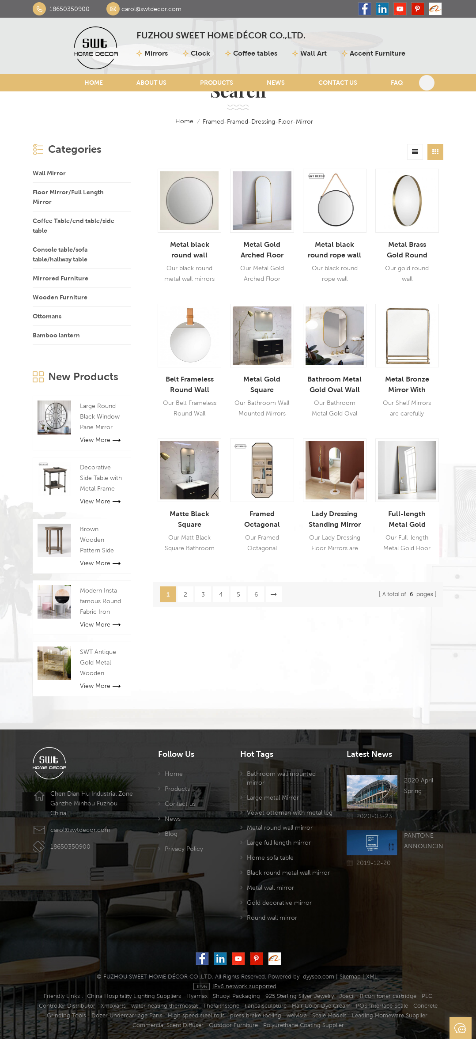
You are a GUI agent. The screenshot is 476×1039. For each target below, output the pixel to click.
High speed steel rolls (196, 1015)
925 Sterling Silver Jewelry (299, 996)
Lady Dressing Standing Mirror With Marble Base (335, 520)
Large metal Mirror (273, 797)
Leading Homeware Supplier (389, 1015)
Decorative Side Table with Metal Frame (101, 478)
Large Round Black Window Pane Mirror (100, 416)
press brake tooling (255, 1015)
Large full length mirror (279, 842)
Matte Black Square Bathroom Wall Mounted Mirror (189, 520)
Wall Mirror (49, 173)
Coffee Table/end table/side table (73, 225)
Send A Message (461, 1028)
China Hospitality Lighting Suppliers (134, 996)
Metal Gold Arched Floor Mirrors (262, 250)
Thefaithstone (221, 1005)
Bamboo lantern (56, 335)
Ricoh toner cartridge (388, 996)
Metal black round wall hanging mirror (189, 250)
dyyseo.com (318, 976)
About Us (151, 82)
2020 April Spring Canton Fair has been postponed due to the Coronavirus (421, 786)
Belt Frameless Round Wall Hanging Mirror (189, 385)
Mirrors (156, 53)
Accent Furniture (377, 53)
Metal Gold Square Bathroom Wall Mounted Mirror (262, 385)
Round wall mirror (272, 917)
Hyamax (197, 996)
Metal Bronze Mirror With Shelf (407, 385)
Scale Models (329, 1015)
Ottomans (47, 316)
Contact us (180, 803)
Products (216, 82)
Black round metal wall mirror (288, 872)
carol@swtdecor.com (151, 8)
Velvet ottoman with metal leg (289, 812)
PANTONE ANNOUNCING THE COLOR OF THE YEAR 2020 (423, 841)
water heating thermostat (164, 1005)
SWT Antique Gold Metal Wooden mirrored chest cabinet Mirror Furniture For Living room (101, 663)
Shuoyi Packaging (236, 996)
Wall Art (313, 53)
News (276, 82)
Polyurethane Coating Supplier (303, 1025)
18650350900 (69, 8)
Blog (171, 833)
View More (100, 439)
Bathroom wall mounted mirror (281, 778)
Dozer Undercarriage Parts (126, 1015)
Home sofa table (270, 857)
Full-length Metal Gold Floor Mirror (407, 520)
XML (372, 976)
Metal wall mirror (270, 887)
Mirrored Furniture (60, 278)
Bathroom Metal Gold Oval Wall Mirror (334, 385)
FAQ (397, 82)
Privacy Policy (184, 848)
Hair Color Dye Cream (321, 1005)
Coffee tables (255, 53)
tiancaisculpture (266, 1005)
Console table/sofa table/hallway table (60, 254)
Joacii (347, 996)
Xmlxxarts (113, 1005)
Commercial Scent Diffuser (168, 1025)
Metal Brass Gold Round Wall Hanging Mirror (407, 250)
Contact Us (337, 82)
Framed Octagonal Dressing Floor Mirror (262, 520)
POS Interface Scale (382, 1005)
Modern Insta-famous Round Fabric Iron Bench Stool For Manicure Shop (100, 602)
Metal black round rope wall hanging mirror (334, 250)
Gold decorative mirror (279, 902)
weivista (297, 1015)
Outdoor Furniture (233, 1025)
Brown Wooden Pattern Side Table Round (97, 540)
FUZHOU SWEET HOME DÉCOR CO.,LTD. (221, 36)
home (178, 121)
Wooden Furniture (60, 297)
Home (93, 82)
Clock (200, 53)
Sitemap (350, 976)
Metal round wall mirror (280, 827)
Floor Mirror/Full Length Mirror (68, 197)
